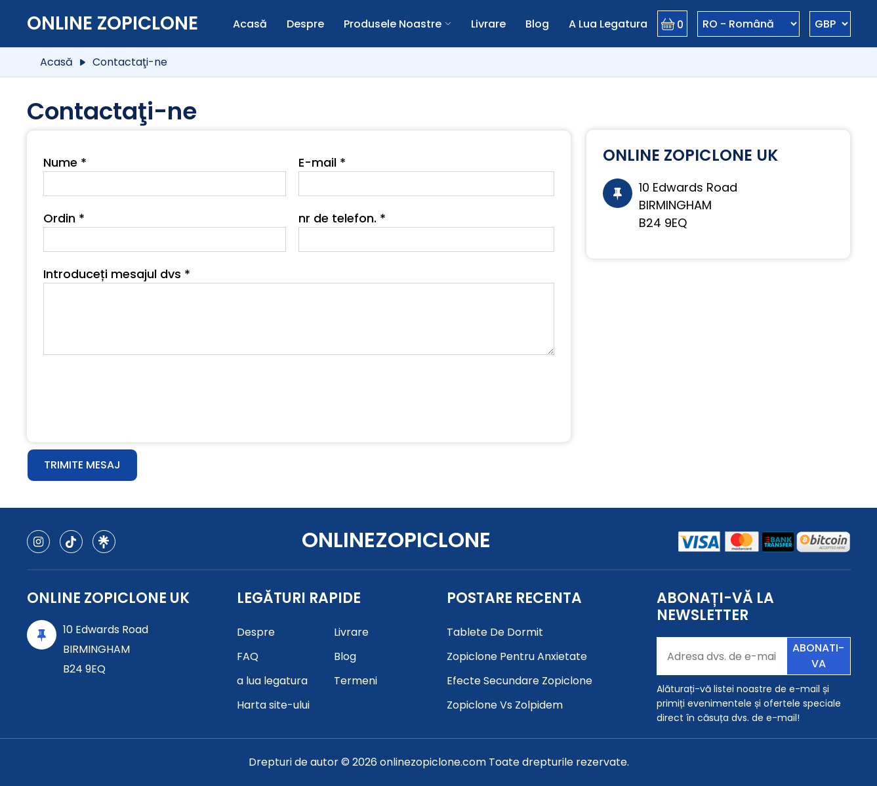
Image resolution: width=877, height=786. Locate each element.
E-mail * (322, 162)
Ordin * (64, 218)
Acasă (250, 23)
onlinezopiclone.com (433, 762)
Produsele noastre (392, 23)
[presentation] (143, 393)
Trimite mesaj (82, 464)
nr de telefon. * (342, 218)
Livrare (488, 23)
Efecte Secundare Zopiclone (519, 680)
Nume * (65, 162)
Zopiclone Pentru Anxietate (517, 656)
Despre (305, 23)
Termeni (355, 680)
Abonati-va (818, 655)
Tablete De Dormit (495, 632)
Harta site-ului (273, 705)
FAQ (247, 656)
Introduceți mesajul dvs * (116, 274)
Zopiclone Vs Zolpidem (505, 705)
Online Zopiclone (112, 23)
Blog (537, 23)
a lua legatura (608, 23)
